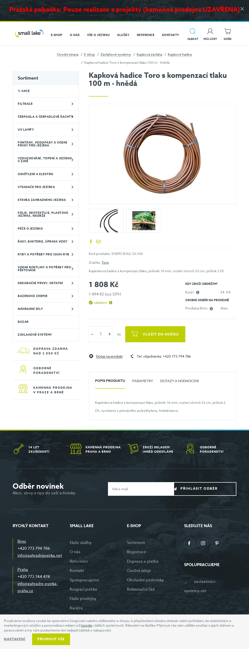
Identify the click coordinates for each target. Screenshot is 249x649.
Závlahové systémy (115, 54)
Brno (22, 541)
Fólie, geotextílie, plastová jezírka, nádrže (43, 214)
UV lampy (26, 129)
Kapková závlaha (149, 54)
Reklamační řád (141, 589)
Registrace (136, 552)
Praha (23, 570)
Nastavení (14, 639)
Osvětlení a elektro (35, 174)
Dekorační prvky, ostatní (40, 283)
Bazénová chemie (33, 296)
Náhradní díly (30, 309)
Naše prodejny (83, 599)
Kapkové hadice (180, 54)
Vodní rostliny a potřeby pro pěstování (44, 268)
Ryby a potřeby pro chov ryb (43, 254)
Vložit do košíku (162, 334)
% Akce (24, 91)
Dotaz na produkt (109, 356)
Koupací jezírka (83, 589)
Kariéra (76, 608)
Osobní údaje (139, 571)
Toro (105, 262)
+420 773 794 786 (34, 548)
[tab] (110, 383)
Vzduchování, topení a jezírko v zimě (45, 159)
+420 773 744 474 (34, 577)
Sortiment (28, 78)
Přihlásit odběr (208, 488)
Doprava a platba (143, 561)
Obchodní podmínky (145, 580)
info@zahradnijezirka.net (40, 556)
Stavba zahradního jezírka (42, 200)
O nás (75, 552)
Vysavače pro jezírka (36, 187)
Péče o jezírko (30, 228)
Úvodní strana (67, 54)
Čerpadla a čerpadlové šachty (45, 117)
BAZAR (23, 322)
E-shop (89, 54)
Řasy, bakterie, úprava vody (43, 241)
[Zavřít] (242, 10)
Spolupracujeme (84, 580)
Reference (79, 561)
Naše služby (81, 543)
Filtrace (25, 104)
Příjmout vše (51, 639)
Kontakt (77, 571)
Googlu (86, 625)
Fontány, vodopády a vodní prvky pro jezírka (42, 143)
